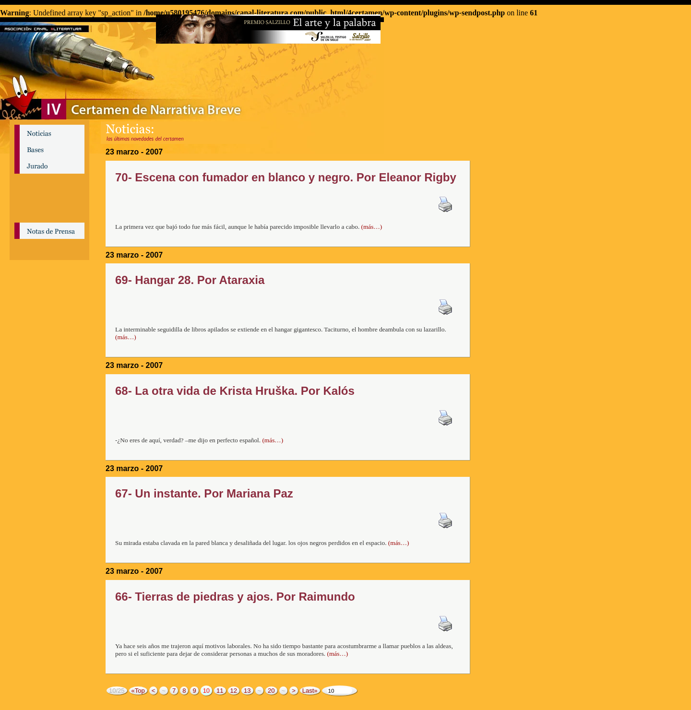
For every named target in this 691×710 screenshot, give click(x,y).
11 (219, 690)
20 (271, 690)
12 (233, 690)
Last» (310, 690)
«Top (138, 690)
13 (247, 690)
